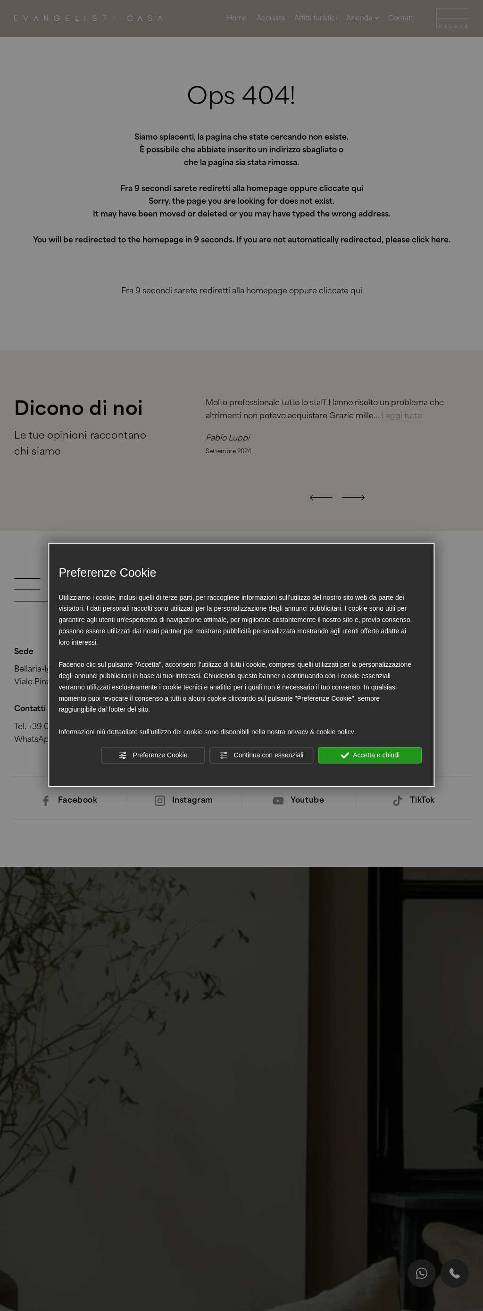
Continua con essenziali (262, 755)
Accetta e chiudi (370, 755)
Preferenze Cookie (153, 755)
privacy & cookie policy (320, 732)
